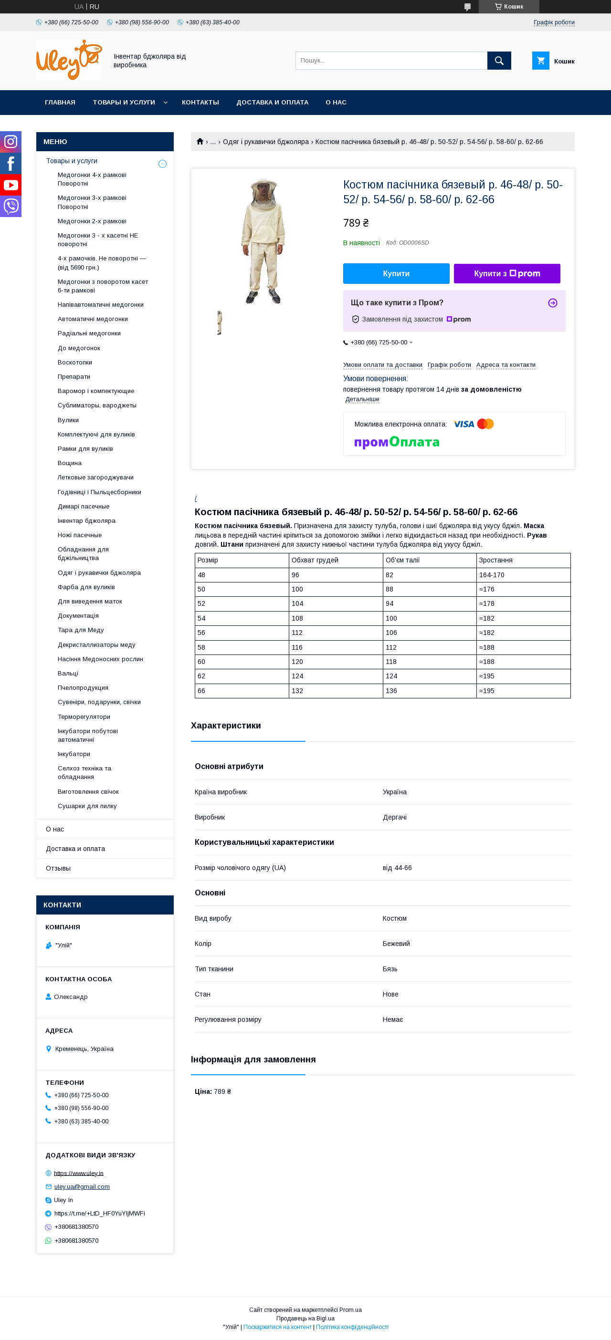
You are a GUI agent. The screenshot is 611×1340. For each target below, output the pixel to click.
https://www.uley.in (79, 1172)
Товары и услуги (124, 102)
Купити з (507, 274)
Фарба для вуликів (86, 587)
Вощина (70, 463)
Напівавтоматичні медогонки (101, 304)
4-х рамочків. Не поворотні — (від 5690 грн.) (102, 262)
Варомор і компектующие (96, 391)
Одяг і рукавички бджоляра (266, 141)
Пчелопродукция (83, 687)
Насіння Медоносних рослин (100, 659)
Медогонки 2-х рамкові (92, 221)
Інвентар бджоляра (87, 520)
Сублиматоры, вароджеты (97, 405)
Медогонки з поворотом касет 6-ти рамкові (103, 286)
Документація (78, 615)
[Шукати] (499, 61)
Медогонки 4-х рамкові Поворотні (92, 179)
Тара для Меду (81, 630)
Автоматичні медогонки (93, 318)
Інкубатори (74, 754)
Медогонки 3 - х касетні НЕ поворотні (98, 240)
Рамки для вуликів (85, 448)
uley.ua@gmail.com (82, 1186)
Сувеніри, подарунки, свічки (99, 702)
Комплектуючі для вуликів (96, 434)
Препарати (74, 376)
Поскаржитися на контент (277, 1327)
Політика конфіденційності (352, 1327)
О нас (336, 102)
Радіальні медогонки (89, 333)
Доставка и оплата (272, 102)
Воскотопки (75, 362)
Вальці (68, 673)
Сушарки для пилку (87, 806)
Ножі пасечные (80, 535)
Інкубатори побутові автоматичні (88, 735)
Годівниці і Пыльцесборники (99, 492)
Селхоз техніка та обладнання (84, 772)
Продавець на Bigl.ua (305, 1318)
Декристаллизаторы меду (97, 644)
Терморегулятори (84, 716)
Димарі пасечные (83, 506)
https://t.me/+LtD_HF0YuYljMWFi (99, 1213)
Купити (396, 274)
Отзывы (58, 868)
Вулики (68, 420)
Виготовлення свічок (88, 791)
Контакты (200, 102)
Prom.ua (350, 1310)
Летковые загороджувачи (96, 477)
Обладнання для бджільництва (83, 553)
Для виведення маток (90, 601)
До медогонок (79, 348)
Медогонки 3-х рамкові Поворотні (92, 202)
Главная (60, 102)
